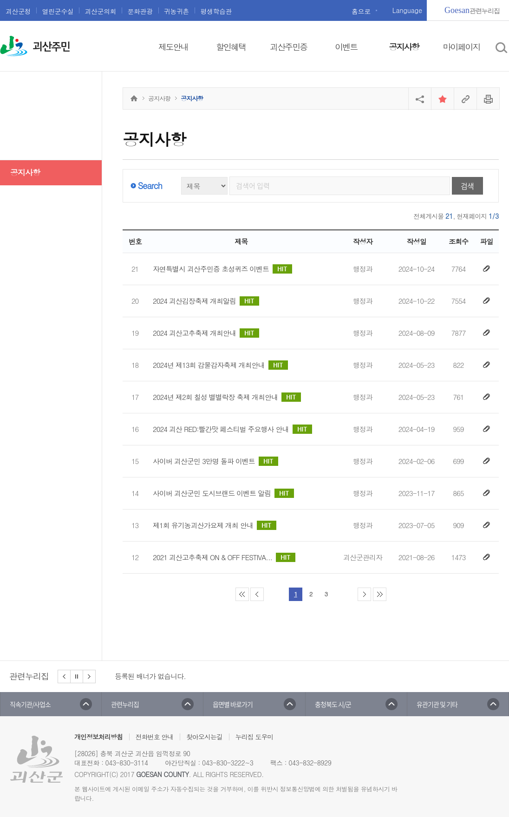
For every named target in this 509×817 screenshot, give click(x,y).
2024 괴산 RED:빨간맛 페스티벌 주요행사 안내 (232, 429)
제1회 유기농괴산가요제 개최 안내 (214, 525)
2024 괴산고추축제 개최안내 (206, 333)
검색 (467, 185)
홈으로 (361, 11)
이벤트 (346, 46)
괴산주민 (51, 46)
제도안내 (173, 46)
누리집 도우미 (254, 736)
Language (407, 10)
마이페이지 (461, 46)
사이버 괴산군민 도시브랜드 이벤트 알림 (223, 493)
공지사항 (403, 46)
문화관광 (139, 11)
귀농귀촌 (176, 11)
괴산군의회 (100, 11)
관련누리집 (472, 10)
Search (150, 185)
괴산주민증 (288, 46)
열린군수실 (57, 11)
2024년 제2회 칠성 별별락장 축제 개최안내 (227, 397)
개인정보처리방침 (98, 736)
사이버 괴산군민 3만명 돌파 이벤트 (215, 461)
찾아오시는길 (204, 736)
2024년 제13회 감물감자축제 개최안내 (220, 365)
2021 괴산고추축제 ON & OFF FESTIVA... (224, 557)
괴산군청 (18, 11)
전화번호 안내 (155, 736)
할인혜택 (231, 46)
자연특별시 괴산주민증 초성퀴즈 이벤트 (222, 269)
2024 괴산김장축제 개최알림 (206, 301)
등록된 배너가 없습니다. (150, 676)
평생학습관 (216, 11)
